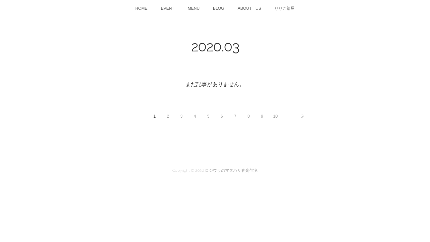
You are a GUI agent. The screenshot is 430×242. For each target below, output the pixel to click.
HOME (141, 8)
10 (275, 116)
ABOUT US (249, 8)
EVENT (167, 8)
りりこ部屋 (284, 8)
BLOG (218, 8)
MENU (194, 8)
